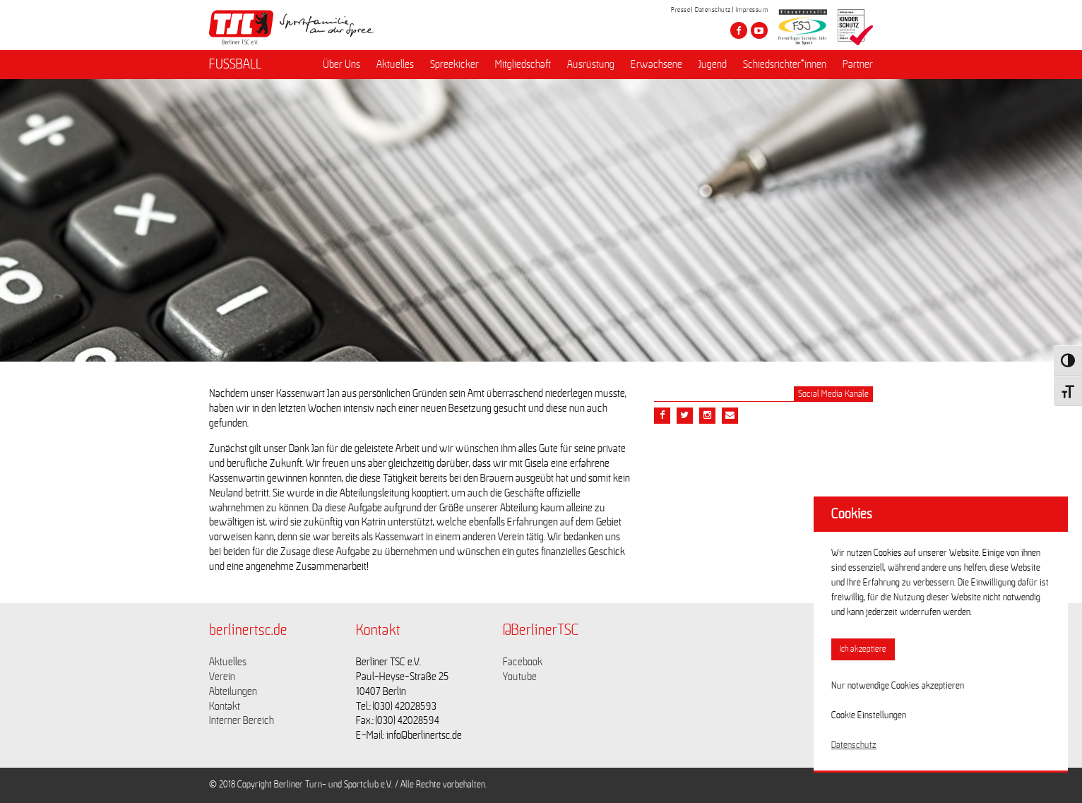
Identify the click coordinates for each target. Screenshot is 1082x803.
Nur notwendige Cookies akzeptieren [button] (897, 686)
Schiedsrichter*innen (784, 64)
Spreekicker (454, 64)
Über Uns (341, 64)
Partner (858, 64)
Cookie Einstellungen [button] (868, 715)
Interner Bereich (241, 720)
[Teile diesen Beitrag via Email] (707, 416)
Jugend (712, 64)
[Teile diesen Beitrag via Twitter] (685, 416)
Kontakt (224, 706)
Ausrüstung (590, 64)
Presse (680, 9)
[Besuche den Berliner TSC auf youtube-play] (759, 30)
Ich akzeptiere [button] (863, 649)
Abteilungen (233, 691)
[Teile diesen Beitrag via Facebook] (662, 416)
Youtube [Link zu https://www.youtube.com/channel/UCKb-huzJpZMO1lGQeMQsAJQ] (520, 676)
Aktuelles (395, 64)
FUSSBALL (235, 64)
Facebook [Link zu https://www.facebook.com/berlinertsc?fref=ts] (522, 661)
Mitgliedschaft (523, 64)
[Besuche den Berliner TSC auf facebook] (738, 30)
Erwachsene (656, 64)
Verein (222, 676)
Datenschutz (713, 9)
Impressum (752, 9)
